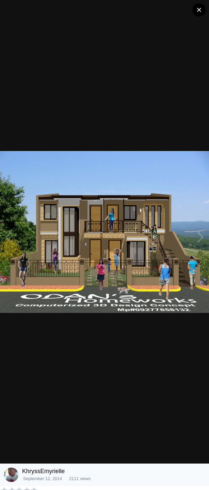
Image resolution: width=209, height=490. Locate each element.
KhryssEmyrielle (43, 471)
